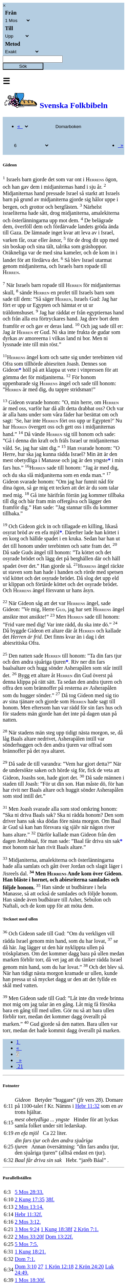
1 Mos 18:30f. (30, 1280)
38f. (50, 1199)
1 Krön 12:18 (59, 1266)
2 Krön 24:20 (89, 1266)
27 (40, 1266)
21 (19, 1066)
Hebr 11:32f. (28, 1214)
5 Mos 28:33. (29, 1192)
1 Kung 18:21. (30, 1251)
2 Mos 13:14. (29, 1207)
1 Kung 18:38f (56, 1229)
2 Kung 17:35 (29, 1199)
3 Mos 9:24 (27, 1229)
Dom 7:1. (25, 1259)
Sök (23, 66)
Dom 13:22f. (59, 1237)
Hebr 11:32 (87, 1106)
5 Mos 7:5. (26, 1244)
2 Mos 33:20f (29, 1237)
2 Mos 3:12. (28, 1222)
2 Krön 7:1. (86, 1229)
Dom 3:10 (25, 1266)
